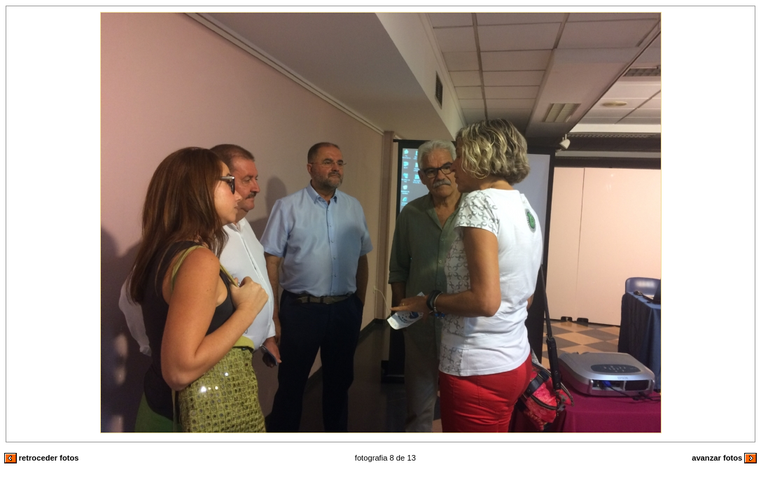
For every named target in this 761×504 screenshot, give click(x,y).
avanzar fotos (724, 458)
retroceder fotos (41, 458)
